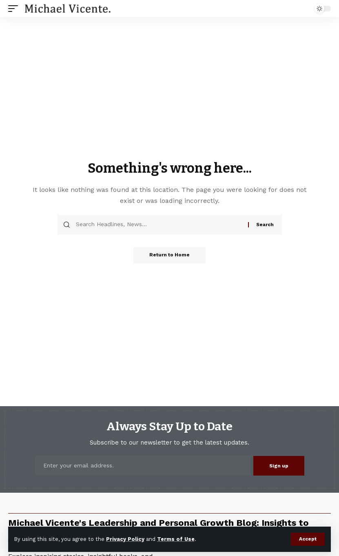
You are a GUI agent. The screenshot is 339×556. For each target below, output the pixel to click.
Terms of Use (176, 539)
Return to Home (169, 255)
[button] (308, 539)
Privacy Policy (125, 539)
